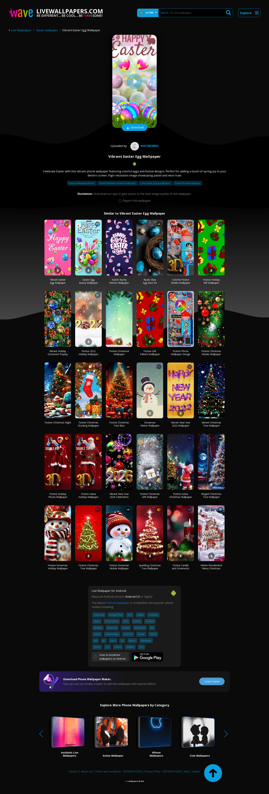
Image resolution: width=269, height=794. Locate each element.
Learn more (211, 681)
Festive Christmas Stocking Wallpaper (88, 424)
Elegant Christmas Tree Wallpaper (211, 495)
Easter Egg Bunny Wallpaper (88, 281)
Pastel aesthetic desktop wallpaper (117, 183)
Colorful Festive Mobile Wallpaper (180, 281)
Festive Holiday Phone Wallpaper (57, 495)
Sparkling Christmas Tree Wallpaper (150, 567)
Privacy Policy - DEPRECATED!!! (162, 771)
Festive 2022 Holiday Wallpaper (88, 352)
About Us (86, 771)
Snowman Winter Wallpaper (150, 424)
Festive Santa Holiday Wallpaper (88, 495)
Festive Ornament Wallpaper (119, 352)
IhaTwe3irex (144, 146)
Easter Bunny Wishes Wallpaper (119, 281)
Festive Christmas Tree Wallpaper (88, 567)
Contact (73, 771)
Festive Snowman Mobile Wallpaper (119, 567)
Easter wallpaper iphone (82, 183)
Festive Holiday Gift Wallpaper (211, 281)
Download (134, 127)
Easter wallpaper (47, 30)
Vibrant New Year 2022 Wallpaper (180, 424)
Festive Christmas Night (58, 422)
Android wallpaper (118, 603)
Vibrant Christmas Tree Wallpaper (211, 424)
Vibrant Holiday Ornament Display (58, 352)
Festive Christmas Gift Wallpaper (150, 495)
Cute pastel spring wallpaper (155, 183)
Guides (196, 771)
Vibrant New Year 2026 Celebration (119, 495)
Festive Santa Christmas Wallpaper (180, 495)
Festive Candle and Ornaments (180, 567)
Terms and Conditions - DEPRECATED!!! (118, 771)
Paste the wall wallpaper (187, 183)
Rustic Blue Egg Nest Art (150, 281)
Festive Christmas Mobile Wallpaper (211, 352)
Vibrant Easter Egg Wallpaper (58, 281)
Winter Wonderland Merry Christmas (211, 567)
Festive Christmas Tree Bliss (119, 424)
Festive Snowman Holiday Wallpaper (58, 567)
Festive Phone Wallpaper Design (180, 352)
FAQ (186, 771)
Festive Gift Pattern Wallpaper (150, 352)
